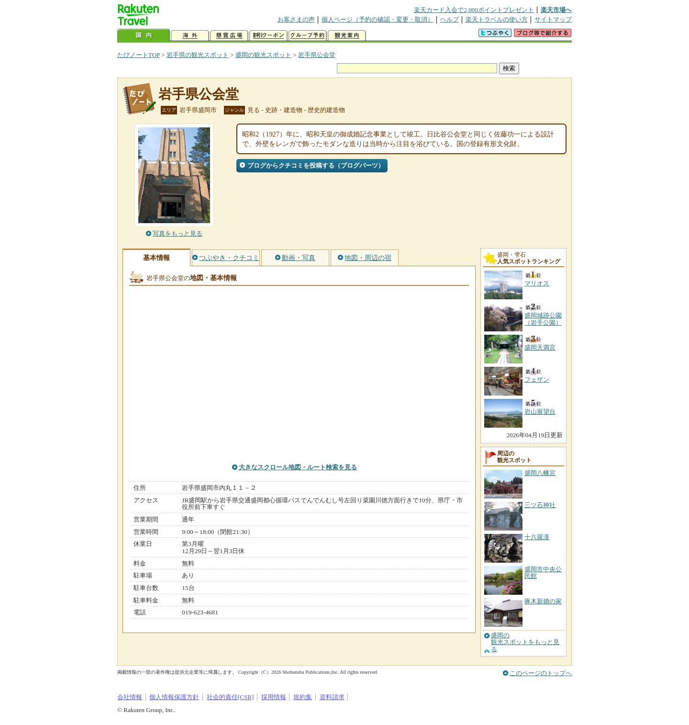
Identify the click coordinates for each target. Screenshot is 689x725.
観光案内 (347, 36)
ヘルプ (449, 19)
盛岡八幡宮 (540, 472)
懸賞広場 (229, 36)
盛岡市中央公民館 (543, 572)
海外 (190, 36)
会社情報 (129, 697)
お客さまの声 (296, 19)
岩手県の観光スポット (198, 54)
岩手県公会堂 (316, 54)
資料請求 (332, 697)
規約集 (302, 697)
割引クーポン (268, 36)
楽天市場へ (556, 9)
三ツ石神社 (540, 505)
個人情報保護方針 (174, 697)
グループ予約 (308, 36)
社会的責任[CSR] (230, 697)
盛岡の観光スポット (263, 54)
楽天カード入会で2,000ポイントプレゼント (474, 9)
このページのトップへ (541, 673)
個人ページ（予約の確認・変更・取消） (377, 19)
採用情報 (273, 697)
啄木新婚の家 (543, 601)
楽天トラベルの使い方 (497, 19)
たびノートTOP (138, 54)
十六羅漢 (536, 537)
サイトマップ (553, 19)
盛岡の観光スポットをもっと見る (525, 642)
